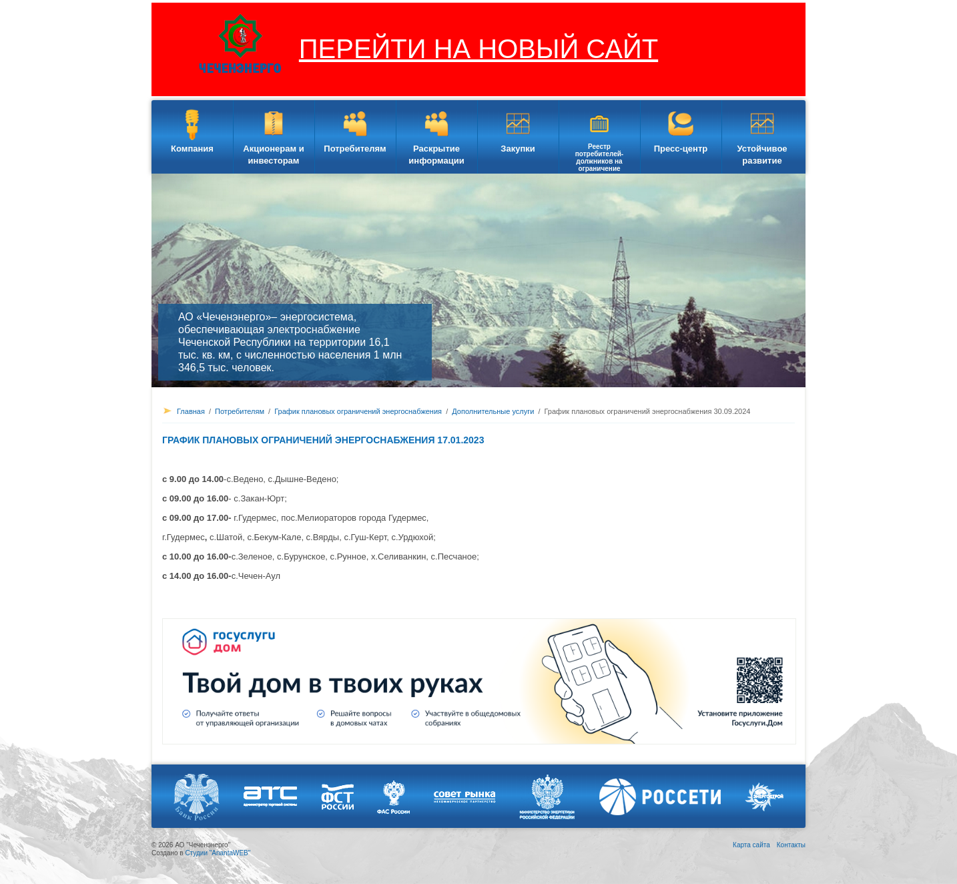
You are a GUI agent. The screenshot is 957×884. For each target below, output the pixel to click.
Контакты (791, 845)
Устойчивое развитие (762, 155)
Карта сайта (751, 845)
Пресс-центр (681, 149)
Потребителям (355, 149)
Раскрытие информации (436, 155)
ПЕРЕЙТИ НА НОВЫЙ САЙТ (478, 48)
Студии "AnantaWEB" (217, 853)
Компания (192, 149)
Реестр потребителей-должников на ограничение (599, 157)
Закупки (518, 149)
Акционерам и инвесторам (273, 155)
